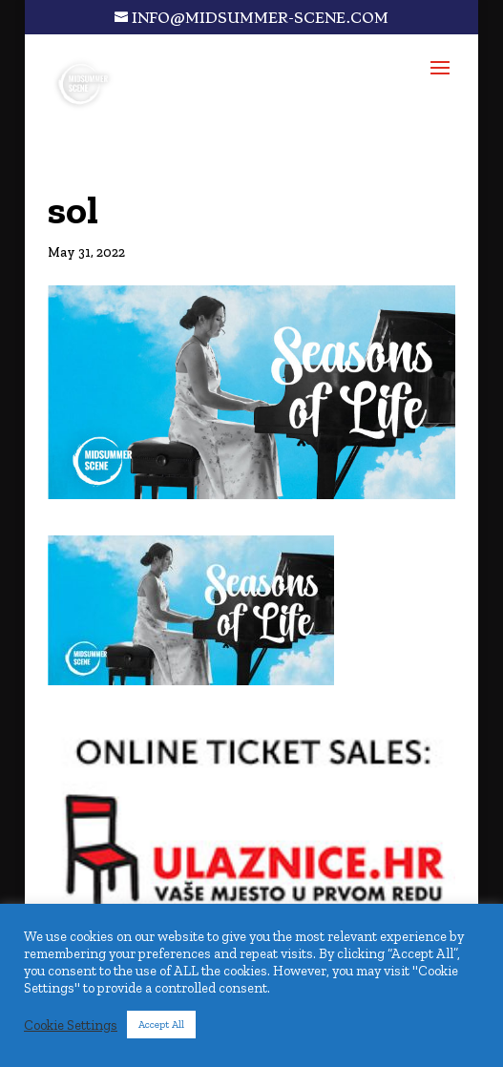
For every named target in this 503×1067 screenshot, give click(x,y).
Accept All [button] (161, 1024)
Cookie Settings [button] (70, 1025)
